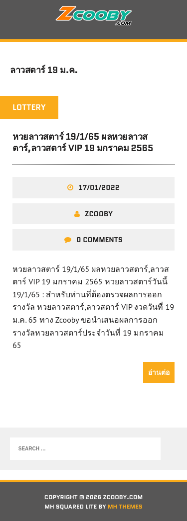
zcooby (99, 214)
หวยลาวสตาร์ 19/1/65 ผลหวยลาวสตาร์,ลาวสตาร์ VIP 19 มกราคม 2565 (82, 142)
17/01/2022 (98, 187)
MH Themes (125, 506)
